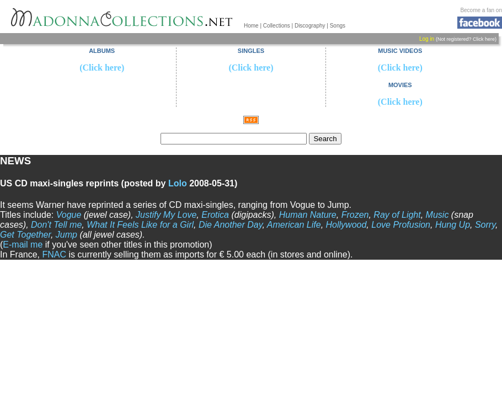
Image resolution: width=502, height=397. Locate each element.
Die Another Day (231, 224)
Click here (484, 39)
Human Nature (308, 214)
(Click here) (101, 67)
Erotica (215, 214)
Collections (276, 26)
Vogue (69, 214)
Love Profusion (400, 224)
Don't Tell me (56, 224)
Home (251, 26)
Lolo (177, 183)
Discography (310, 26)
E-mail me (22, 244)
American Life (294, 224)
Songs (337, 26)
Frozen (355, 214)
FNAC (54, 254)
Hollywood (346, 224)
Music (437, 214)
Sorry (485, 224)
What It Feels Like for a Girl (140, 224)
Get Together (25, 234)
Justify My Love (166, 214)
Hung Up (452, 224)
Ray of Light (396, 214)
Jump (66, 234)
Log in (426, 39)
